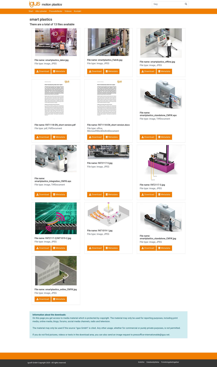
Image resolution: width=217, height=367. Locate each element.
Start (31, 11)
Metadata (59, 71)
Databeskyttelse (153, 362)
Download (42, 71)
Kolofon (141, 362)
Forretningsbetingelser (170, 362)
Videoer (68, 11)
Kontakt (77, 11)
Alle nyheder (41, 11)
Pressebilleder (55, 11)
